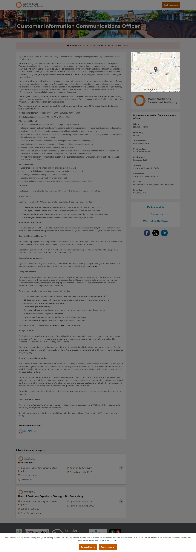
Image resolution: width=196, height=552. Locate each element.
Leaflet (157, 91)
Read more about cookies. (106, 540)
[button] (155, 69)
